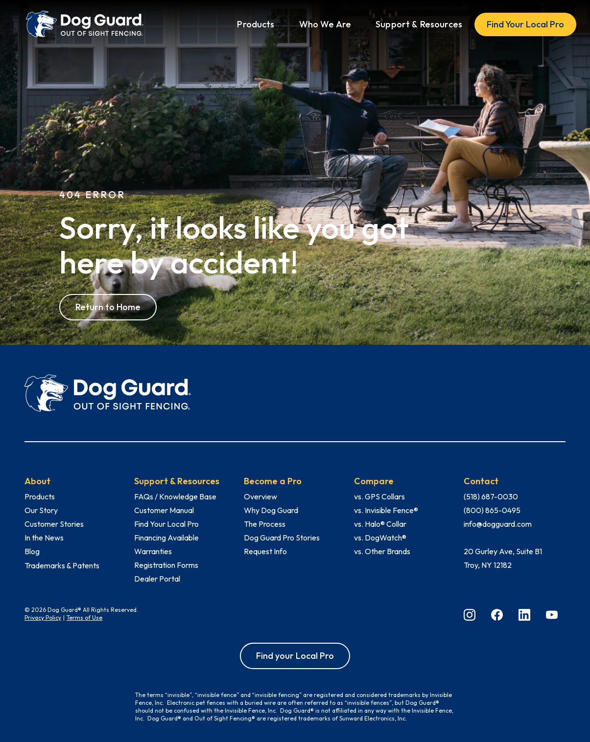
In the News (44, 537)
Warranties (153, 551)
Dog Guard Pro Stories (282, 537)
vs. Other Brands (382, 551)
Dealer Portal (157, 579)
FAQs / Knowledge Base (175, 496)
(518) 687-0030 (491, 496)
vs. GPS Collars (379, 496)
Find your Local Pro (295, 655)
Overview (260, 496)
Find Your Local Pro (525, 24)
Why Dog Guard (271, 510)
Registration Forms (166, 565)
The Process (264, 524)
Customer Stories (54, 524)
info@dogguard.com (498, 524)
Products (39, 496)
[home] (84, 24)
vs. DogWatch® (380, 537)
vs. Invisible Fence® (386, 510)
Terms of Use (84, 617)
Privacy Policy (42, 617)
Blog (32, 551)
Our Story (41, 510)
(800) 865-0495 (492, 510)
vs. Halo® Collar (380, 524)
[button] (255, 24)
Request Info (265, 551)
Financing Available (166, 537)
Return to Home (108, 307)
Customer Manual (164, 510)
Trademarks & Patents (61, 565)
